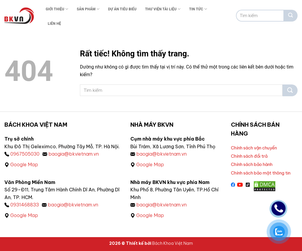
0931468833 (24, 205)
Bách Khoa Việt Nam (172, 243)
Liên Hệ (54, 24)
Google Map (24, 164)
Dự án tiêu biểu (122, 9)
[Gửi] (290, 16)
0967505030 (25, 154)
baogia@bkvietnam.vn (73, 154)
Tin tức (198, 9)
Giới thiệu (57, 9)
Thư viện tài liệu (162, 9)
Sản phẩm (88, 9)
